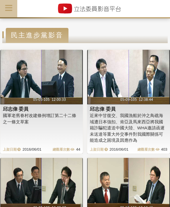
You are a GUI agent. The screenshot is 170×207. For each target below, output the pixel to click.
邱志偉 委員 (16, 109)
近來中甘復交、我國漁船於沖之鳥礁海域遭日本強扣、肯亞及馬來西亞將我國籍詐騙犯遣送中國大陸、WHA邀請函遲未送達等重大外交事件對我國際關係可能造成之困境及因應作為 (127, 128)
